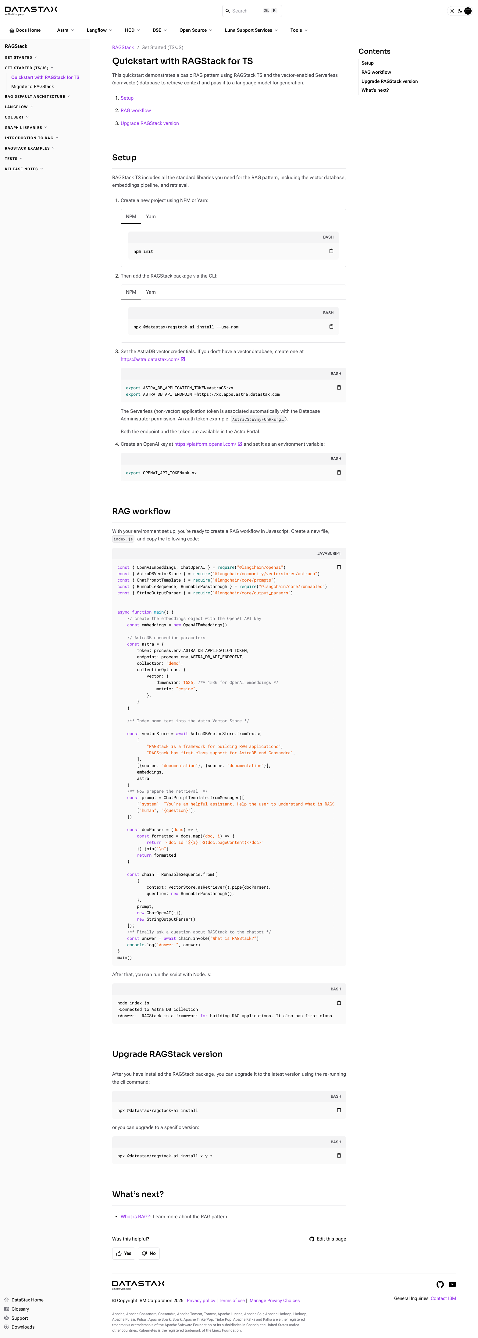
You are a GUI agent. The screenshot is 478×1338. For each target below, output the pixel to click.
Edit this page (327, 1239)
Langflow (100, 30)
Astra (66, 30)
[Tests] (45, 159)
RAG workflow (136, 110)
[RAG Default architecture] (45, 96)
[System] (468, 11)
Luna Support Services (252, 30)
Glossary (16, 1309)
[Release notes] (45, 169)
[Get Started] (45, 57)
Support (16, 1318)
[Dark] (460, 11)
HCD (133, 30)
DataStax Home (24, 1300)
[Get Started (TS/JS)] (45, 68)
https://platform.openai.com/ (205, 444)
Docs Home (25, 30)
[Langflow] (45, 107)
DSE (160, 30)
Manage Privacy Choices (275, 1300)
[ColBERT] (45, 117)
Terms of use (232, 1300)
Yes (123, 1253)
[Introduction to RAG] (45, 138)
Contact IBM (443, 1298)
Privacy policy (201, 1300)
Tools (300, 30)
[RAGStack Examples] (45, 148)
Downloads (19, 1327)
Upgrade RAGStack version (150, 123)
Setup (127, 98)
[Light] (452, 11)
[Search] (252, 11)
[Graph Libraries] (45, 127)
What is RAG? (135, 1216)
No (149, 1253)
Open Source (196, 30)
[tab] (131, 216)
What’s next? (138, 1194)
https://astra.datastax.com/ (150, 359)
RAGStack (123, 47)
